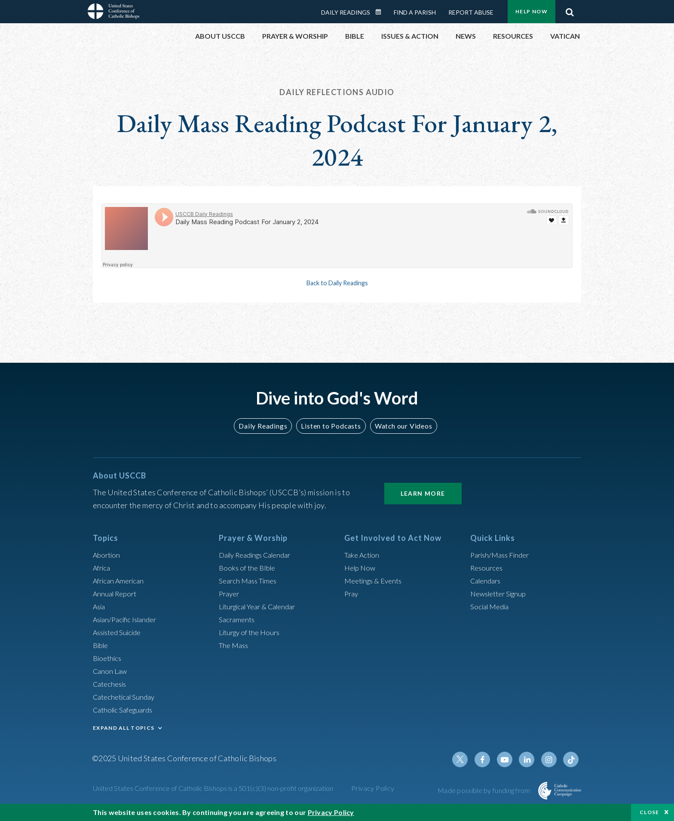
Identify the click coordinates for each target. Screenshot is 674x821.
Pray (352, 593)
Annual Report (117, 593)
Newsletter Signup (501, 593)
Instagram (551, 759)
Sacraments (238, 619)
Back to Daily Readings (337, 282)
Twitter (468, 759)
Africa (103, 567)
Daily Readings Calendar (381, 12)
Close (649, 812)
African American (121, 580)
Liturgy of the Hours (252, 632)
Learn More (423, 493)
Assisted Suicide (120, 632)
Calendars (487, 580)
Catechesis (111, 683)
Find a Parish (415, 12)
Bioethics (109, 658)
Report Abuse (470, 12)
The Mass (235, 645)
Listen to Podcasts (330, 425)
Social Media (491, 606)
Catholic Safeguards (126, 709)
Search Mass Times (250, 580)
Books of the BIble (249, 567)
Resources (488, 567)
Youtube (510, 759)
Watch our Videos (399, 425)
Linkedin (530, 759)
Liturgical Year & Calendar (262, 606)
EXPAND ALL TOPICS (123, 728)
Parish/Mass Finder (502, 554)
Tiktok (571, 759)
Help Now (531, 11)
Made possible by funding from (485, 790)
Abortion (108, 554)
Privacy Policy (373, 788)
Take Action (363, 554)
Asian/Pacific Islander (128, 619)
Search (569, 9)
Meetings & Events (376, 580)
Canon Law (111, 671)
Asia (100, 606)
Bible (102, 645)
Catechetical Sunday (127, 696)
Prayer (230, 593)
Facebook (489, 759)
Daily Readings (345, 12)
